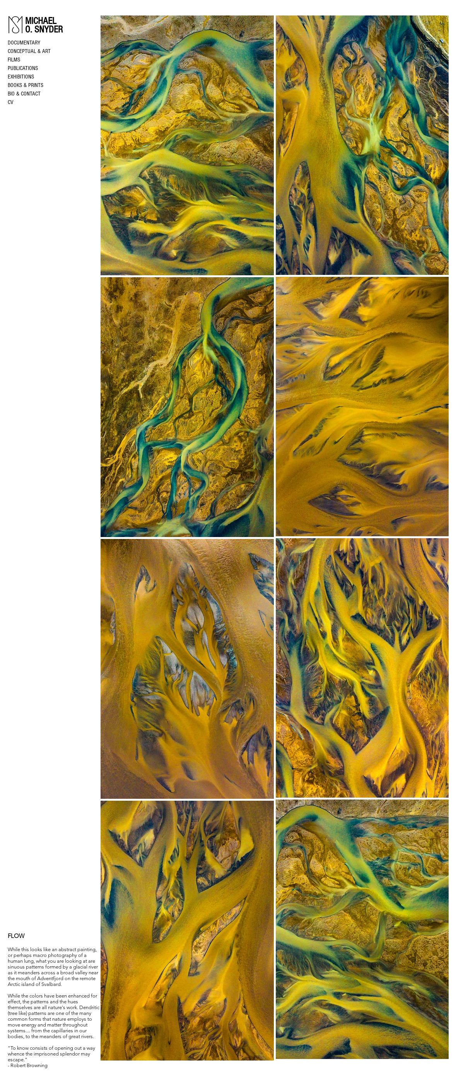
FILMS (14, 59)
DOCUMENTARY (24, 42)
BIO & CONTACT (24, 93)
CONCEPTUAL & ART (29, 51)
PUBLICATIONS (23, 68)
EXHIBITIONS (21, 76)
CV (11, 102)
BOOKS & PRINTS (25, 85)
